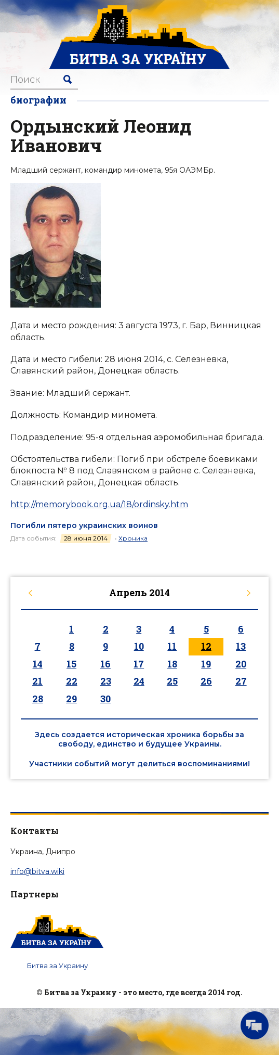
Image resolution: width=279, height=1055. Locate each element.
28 (37, 698)
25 (172, 681)
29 (71, 698)
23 (105, 681)
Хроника (133, 538)
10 (139, 646)
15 (71, 664)
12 (206, 646)
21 (37, 681)
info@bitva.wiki (37, 871)
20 (240, 664)
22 (71, 681)
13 (241, 646)
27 (241, 681)
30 (105, 698)
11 (172, 646)
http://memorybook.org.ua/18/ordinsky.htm (99, 504)
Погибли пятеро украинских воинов (84, 525)
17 (139, 664)
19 (206, 664)
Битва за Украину (57, 965)
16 (105, 664)
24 (139, 681)
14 (38, 664)
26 (206, 681)
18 (172, 664)
